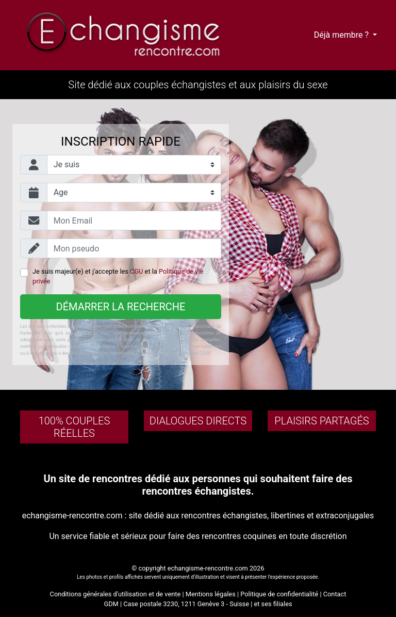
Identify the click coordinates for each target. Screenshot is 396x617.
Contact (334, 594)
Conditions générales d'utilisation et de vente (115, 594)
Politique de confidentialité (279, 594)
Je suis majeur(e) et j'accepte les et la (117, 276)
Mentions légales (211, 594)
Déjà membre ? (342, 35)
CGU (136, 271)
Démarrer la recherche (121, 306)
